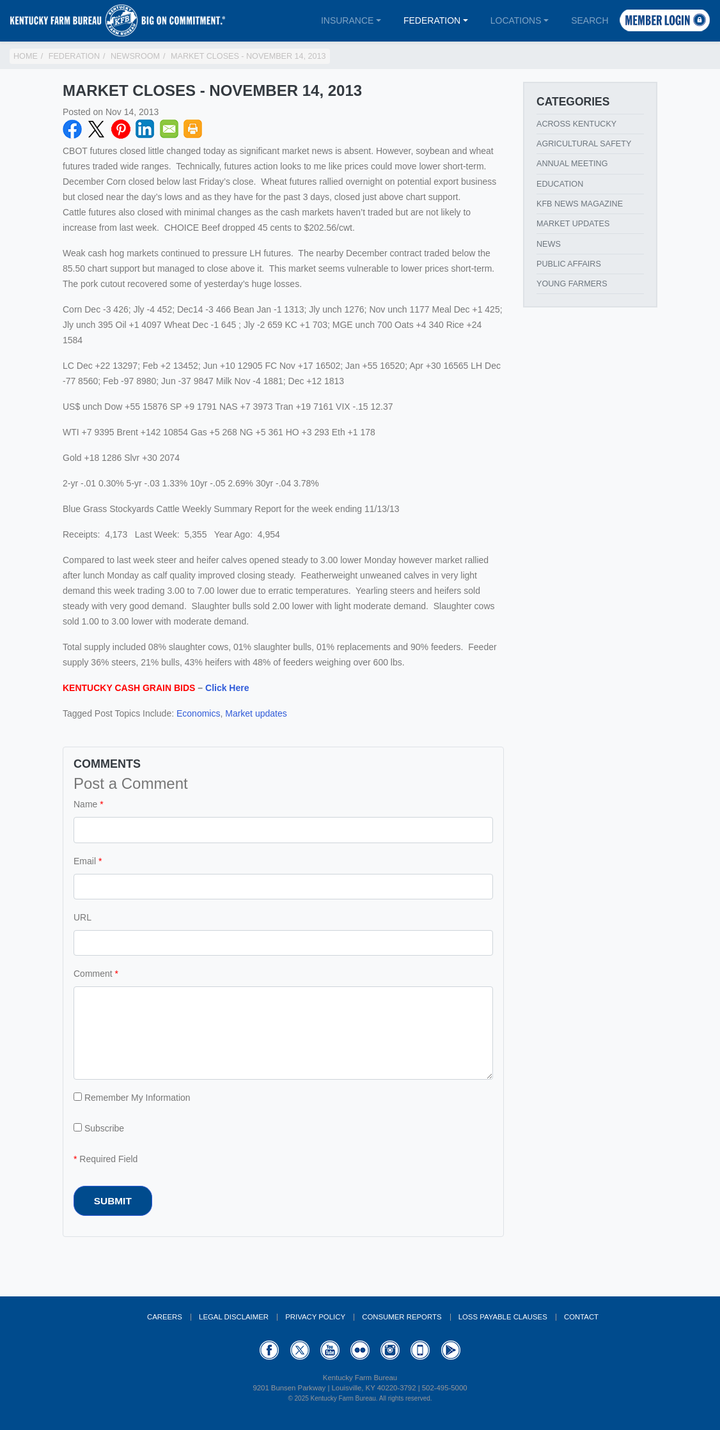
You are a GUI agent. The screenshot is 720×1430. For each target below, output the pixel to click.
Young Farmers (571, 283)
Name (85, 804)
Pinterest (120, 129)
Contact (581, 1317)
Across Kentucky (576, 124)
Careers (164, 1317)
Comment (93, 973)
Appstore (420, 1350)
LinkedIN (145, 129)
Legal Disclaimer (234, 1317)
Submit (113, 1200)
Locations (516, 20)
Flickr (360, 1350)
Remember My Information (132, 1097)
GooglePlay (450, 1350)
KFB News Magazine (579, 203)
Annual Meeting (572, 163)
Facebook (72, 129)
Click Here (227, 688)
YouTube (330, 1350)
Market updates (256, 713)
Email (169, 129)
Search (589, 20)
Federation (431, 20)
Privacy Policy (315, 1317)
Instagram (390, 1350)
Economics (198, 713)
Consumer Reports (401, 1317)
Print (193, 129)
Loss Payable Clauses (502, 1317)
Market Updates (572, 223)
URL (82, 917)
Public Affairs (568, 264)
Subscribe (99, 1128)
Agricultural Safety (583, 143)
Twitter (96, 129)
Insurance (347, 20)
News (548, 244)
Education (559, 184)
